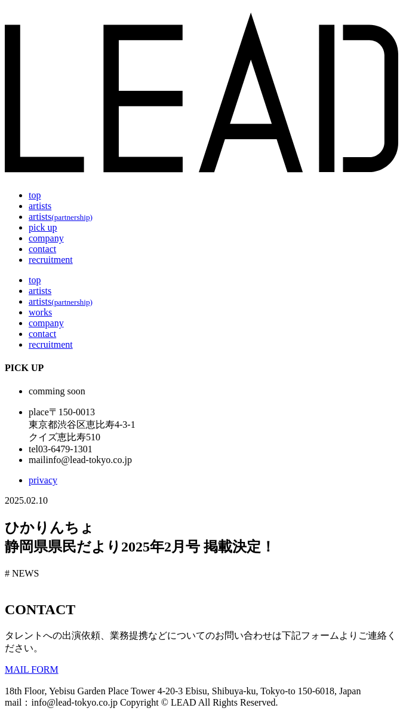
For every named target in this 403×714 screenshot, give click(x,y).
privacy (43, 480)
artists (40, 206)
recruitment (51, 260)
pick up (43, 227)
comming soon (57, 391)
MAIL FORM (32, 669)
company (46, 238)
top (35, 195)
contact (42, 249)
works (40, 312)
